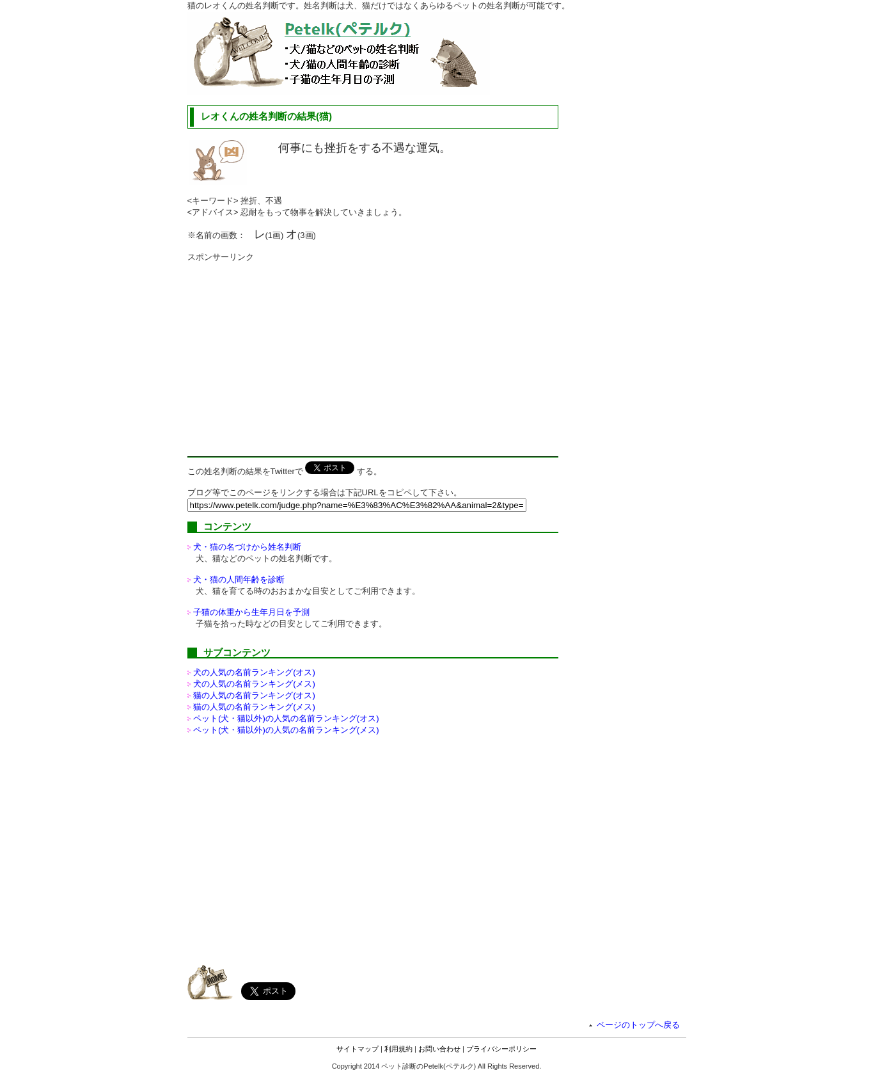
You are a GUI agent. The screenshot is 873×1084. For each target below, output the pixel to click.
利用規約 (398, 1049)
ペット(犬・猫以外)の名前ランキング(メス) (286, 730)
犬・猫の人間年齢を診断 (239, 579)
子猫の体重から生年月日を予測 (251, 612)
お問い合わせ (439, 1049)
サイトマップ (357, 1049)
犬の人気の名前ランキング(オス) (254, 672)
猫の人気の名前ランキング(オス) (254, 695)
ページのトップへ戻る (638, 1025)
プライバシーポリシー (501, 1049)
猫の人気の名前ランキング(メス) (254, 707)
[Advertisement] (294, 352)
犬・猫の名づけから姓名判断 (247, 547)
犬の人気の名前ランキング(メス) (254, 684)
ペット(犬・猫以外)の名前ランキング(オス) (286, 718)
